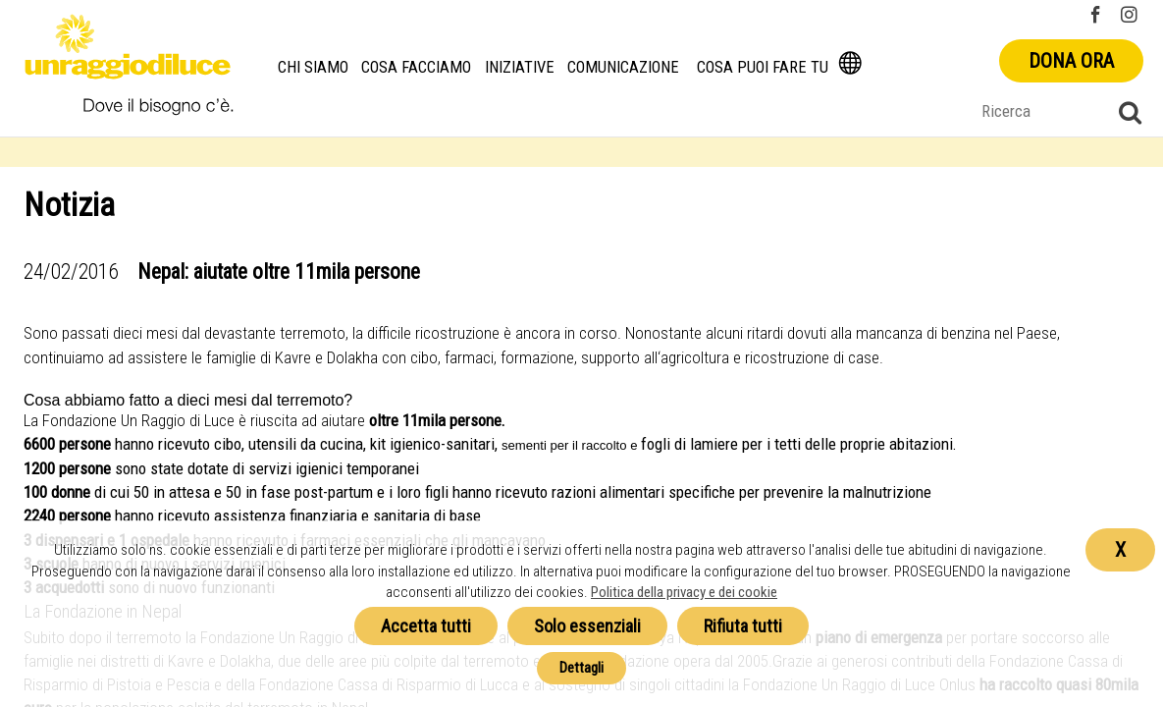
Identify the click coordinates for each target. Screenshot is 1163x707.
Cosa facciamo (416, 67)
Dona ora (1071, 61)
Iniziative (520, 67)
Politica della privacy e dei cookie (684, 592)
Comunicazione (623, 67)
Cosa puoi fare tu (762, 67)
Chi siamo (313, 67)
